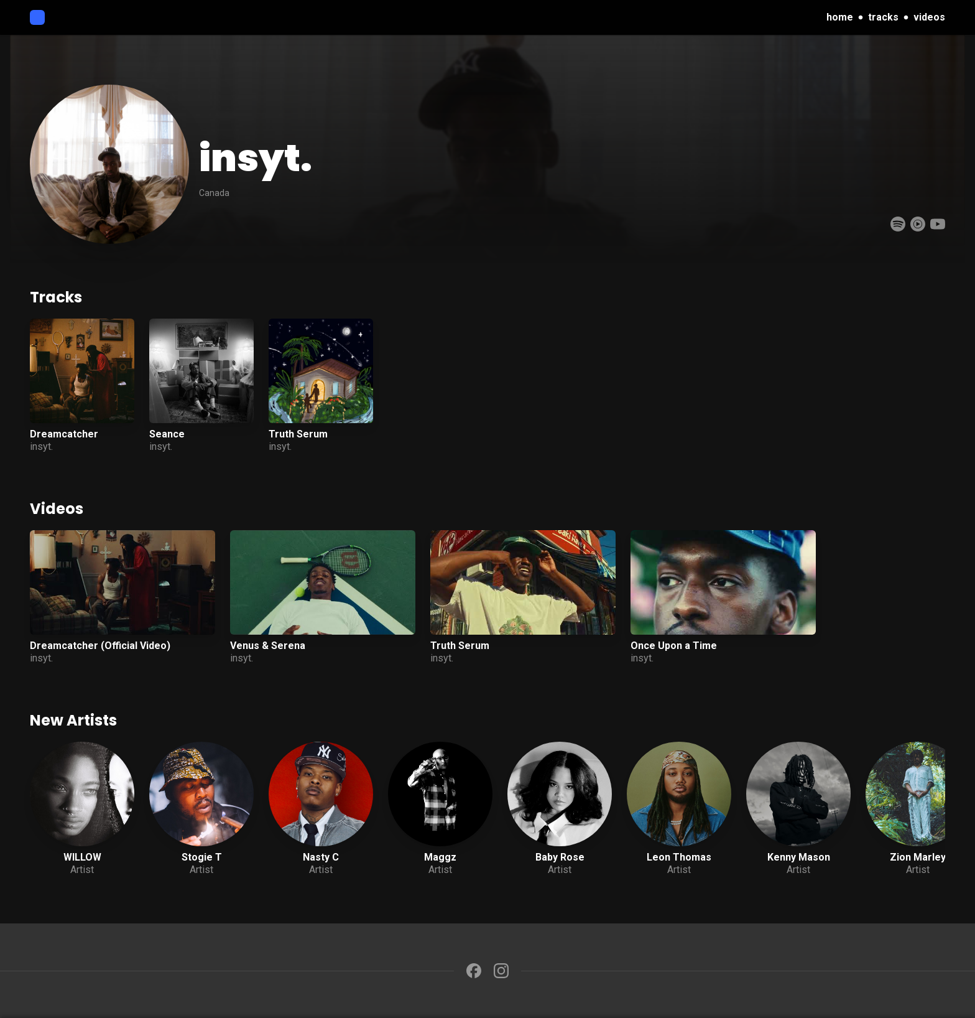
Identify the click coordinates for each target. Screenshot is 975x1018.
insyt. (41, 446)
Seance (167, 434)
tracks (883, 17)
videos (929, 17)
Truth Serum (298, 434)
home (839, 17)
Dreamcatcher (64, 434)
